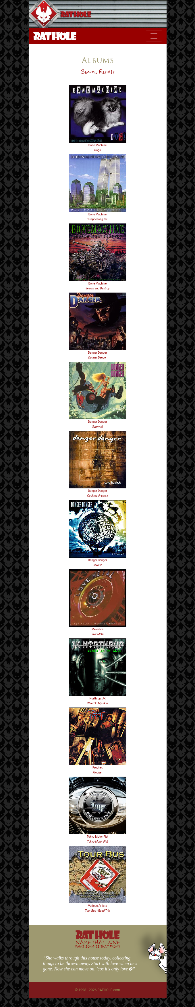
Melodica (97, 629)
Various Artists (97, 905)
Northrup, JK (97, 698)
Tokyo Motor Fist (97, 836)
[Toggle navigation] (154, 36)
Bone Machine (97, 145)
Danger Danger (97, 352)
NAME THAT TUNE (97, 944)
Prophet (97, 767)
